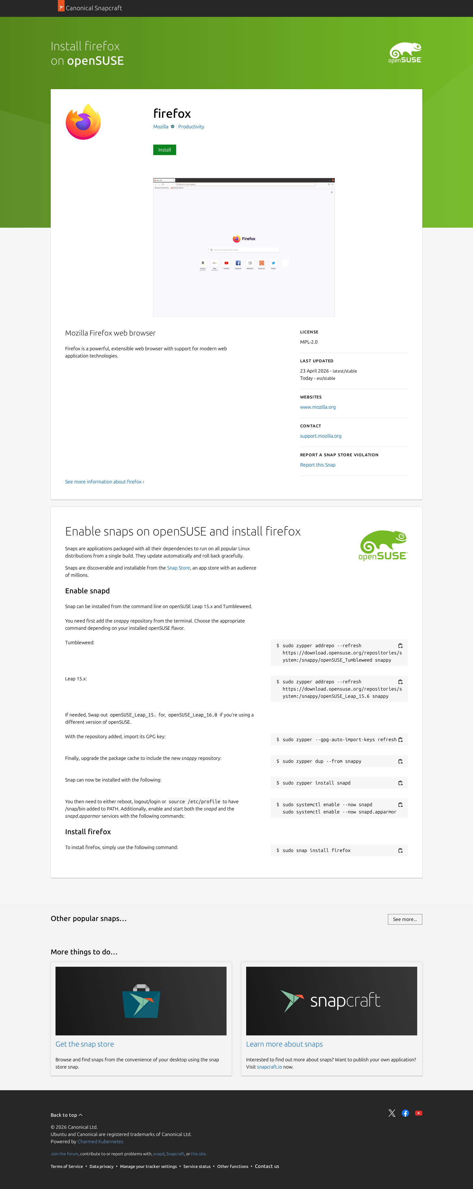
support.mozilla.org (320, 435)
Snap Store (178, 567)
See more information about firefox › (104, 481)
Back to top (67, 1115)
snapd (158, 1153)
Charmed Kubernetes (100, 1141)
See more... (405, 919)
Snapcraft (175, 1153)
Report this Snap (317, 464)
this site (198, 1153)
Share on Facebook (405, 1113)
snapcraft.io (269, 1066)
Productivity (191, 126)
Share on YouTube (418, 1113)
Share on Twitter (392, 1113)
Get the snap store (85, 1044)
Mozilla (161, 126)
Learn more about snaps (284, 1044)
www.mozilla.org (318, 407)
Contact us (267, 1166)
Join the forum (64, 1153)
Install (164, 149)
